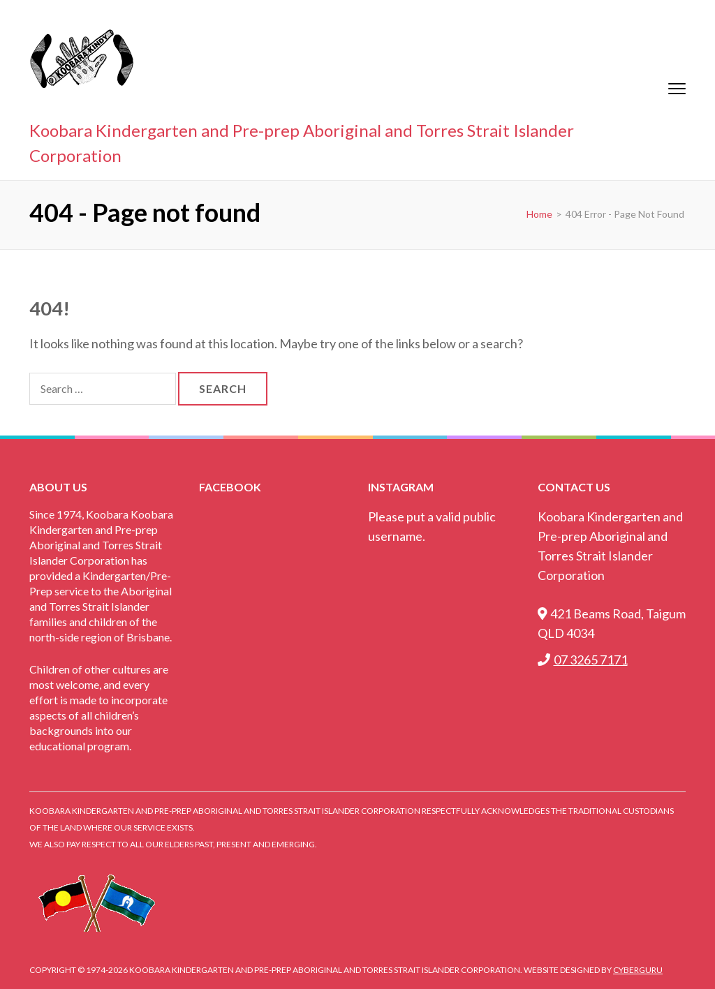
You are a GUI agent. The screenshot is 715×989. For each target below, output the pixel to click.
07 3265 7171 (583, 659)
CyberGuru (638, 970)
